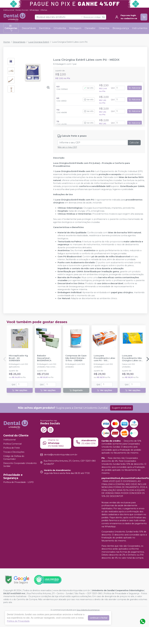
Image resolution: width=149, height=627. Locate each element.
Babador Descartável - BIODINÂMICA (44, 358)
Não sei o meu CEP (67, 147)
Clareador (90, 28)
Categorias (11, 28)
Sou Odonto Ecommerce (88, 610)
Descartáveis (29, 28)
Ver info (88, 88)
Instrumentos (139, 28)
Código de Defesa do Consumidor (13, 457)
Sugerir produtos (121, 407)
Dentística (44, 28)
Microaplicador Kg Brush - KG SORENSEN (18, 358)
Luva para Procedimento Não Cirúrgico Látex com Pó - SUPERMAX (132, 358)
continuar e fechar (98, 618)
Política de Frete (11, 448)
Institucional (8, 10)
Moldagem (75, 28)
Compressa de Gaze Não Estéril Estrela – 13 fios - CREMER (76, 358)
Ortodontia (60, 28)
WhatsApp (34, 10)
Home (6, 42)
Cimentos (104, 28)
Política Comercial (12, 444)
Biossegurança (121, 28)
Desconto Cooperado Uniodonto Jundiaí (20, 464)
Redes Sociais (22, 10)
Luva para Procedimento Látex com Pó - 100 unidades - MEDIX (104, 358)
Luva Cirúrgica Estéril (38, 42)
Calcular (134, 142)
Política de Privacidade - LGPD (18, 482)
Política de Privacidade (18, 621)
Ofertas (43, 10)
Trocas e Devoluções (13, 452)
